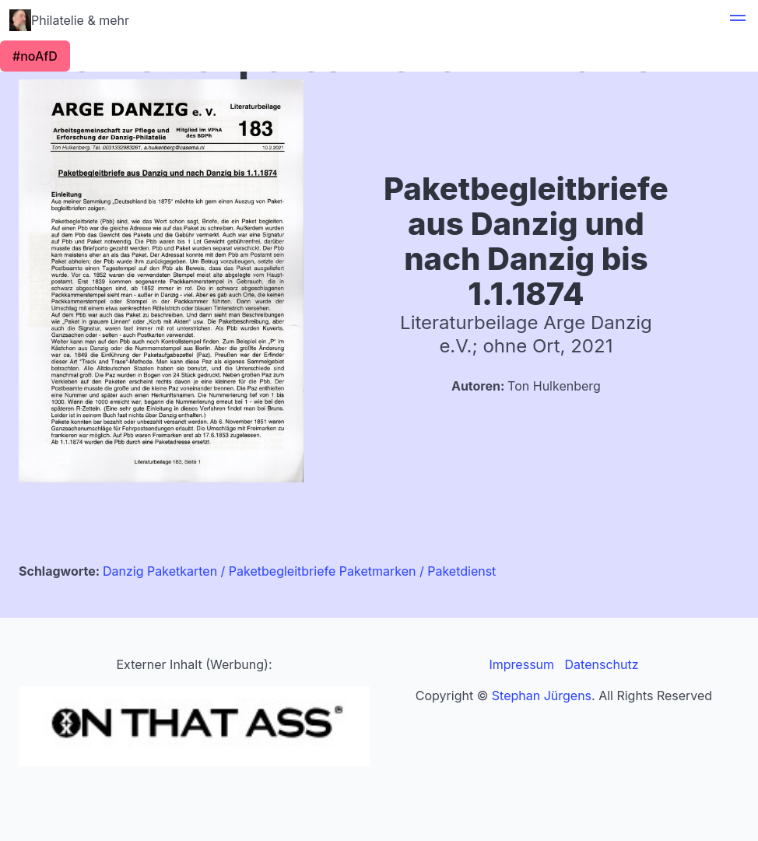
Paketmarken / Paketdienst (418, 571)
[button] (737, 20)
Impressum (521, 664)
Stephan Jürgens (541, 695)
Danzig (123, 571)
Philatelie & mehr (69, 20)
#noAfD (35, 56)
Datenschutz (602, 664)
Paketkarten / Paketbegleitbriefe (241, 571)
